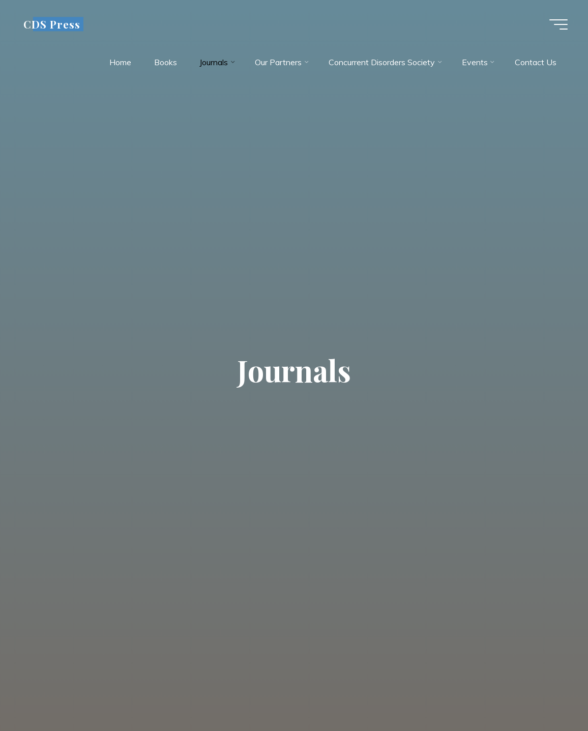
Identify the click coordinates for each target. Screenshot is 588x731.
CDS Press (51, 24)
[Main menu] (558, 24)
